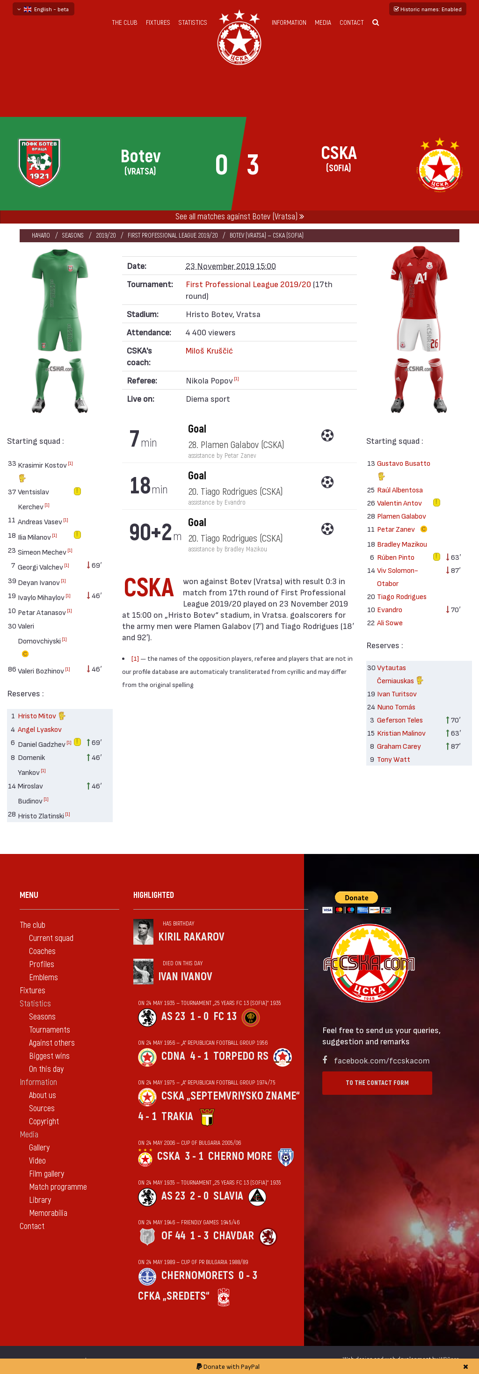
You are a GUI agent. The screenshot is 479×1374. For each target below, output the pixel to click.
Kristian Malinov (401, 732)
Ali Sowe (390, 622)
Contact (352, 22)
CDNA (173, 1056)
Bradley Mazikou (402, 543)
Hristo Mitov (42, 717)
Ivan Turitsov (397, 693)
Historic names (428, 9)
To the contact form (377, 1083)
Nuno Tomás (396, 706)
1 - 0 (199, 1016)
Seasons (73, 235)
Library (40, 1200)
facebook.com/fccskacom (382, 1060)
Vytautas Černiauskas (400, 675)
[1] (70, 463)
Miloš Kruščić (209, 350)
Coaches (42, 951)
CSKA (168, 1156)
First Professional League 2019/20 (173, 235)
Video (37, 1161)
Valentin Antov (399, 502)
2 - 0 (199, 1196)
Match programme (58, 1187)
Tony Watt (393, 758)
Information (289, 22)
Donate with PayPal (228, 1366)
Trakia (177, 1116)
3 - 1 (194, 1156)
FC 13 (225, 1016)
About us (42, 1095)
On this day (46, 1069)
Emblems (43, 977)
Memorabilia (48, 1213)
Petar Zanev (404, 529)
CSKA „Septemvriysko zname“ (230, 1096)
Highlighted (153, 895)
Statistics (193, 22)
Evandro (389, 609)
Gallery (39, 1148)
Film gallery (46, 1174)
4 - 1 (199, 1056)
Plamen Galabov (401, 515)
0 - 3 (248, 1275)
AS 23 (173, 1016)
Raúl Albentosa (400, 489)
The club (125, 22)
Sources (42, 1108)
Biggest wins (49, 1056)
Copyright (44, 1121)
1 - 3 (199, 1236)
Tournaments (49, 1030)
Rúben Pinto (395, 556)
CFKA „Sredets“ (174, 1296)
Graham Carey (399, 745)
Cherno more (240, 1156)
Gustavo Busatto (403, 470)
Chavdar (233, 1236)
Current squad (51, 938)
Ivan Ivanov (185, 976)
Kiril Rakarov (191, 937)
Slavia (228, 1196)
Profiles (41, 964)
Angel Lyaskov (40, 728)
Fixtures (158, 22)
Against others (52, 1043)
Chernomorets (197, 1275)
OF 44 (173, 1236)
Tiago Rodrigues (402, 596)
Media (323, 22)
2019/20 (106, 235)
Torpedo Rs (241, 1056)
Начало (41, 235)
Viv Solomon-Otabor (397, 576)
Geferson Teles (400, 719)
